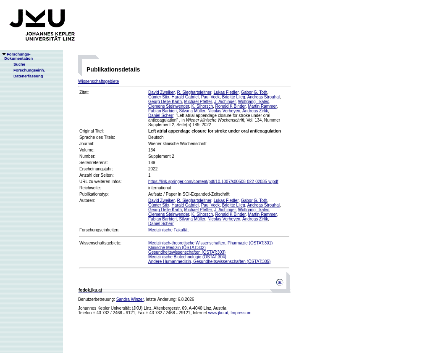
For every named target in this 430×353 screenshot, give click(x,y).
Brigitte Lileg (233, 97)
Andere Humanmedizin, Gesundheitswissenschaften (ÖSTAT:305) (209, 261)
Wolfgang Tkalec (253, 101)
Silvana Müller (192, 111)
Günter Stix (158, 97)
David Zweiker (161, 92)
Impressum (241, 313)
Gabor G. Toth (254, 92)
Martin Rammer (262, 106)
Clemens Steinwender (168, 106)
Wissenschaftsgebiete (98, 81)
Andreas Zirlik (255, 111)
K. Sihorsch (202, 106)
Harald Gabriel (185, 97)
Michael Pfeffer (198, 101)
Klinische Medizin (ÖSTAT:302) (177, 247)
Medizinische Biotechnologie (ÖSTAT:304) (187, 257)
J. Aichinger (225, 101)
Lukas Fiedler (226, 92)
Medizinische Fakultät (168, 230)
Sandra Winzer (130, 299)
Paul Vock (210, 97)
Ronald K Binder (230, 106)
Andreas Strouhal (263, 97)
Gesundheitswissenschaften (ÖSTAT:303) (186, 252)
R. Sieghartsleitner (194, 92)
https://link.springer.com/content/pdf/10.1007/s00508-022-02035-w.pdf (213, 181)
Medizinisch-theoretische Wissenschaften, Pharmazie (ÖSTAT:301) (210, 243)
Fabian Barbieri (162, 111)
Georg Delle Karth (165, 101)
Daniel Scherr (160, 115)
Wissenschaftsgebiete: (100, 243)
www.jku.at (218, 313)
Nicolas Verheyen (223, 111)
